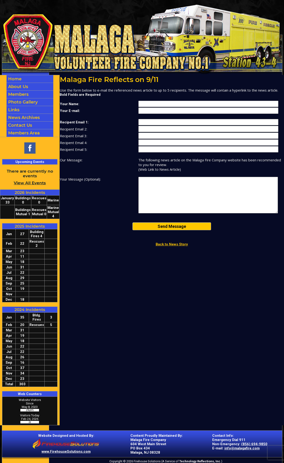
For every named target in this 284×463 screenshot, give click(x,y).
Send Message (172, 226)
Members (18, 94)
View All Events (30, 183)
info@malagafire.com (242, 448)
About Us (17, 86)
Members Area (23, 133)
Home (14, 78)
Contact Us (19, 125)
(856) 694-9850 (254, 444)
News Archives (23, 117)
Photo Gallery (22, 102)
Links (13, 109)
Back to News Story (172, 244)
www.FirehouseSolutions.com (66, 451)
